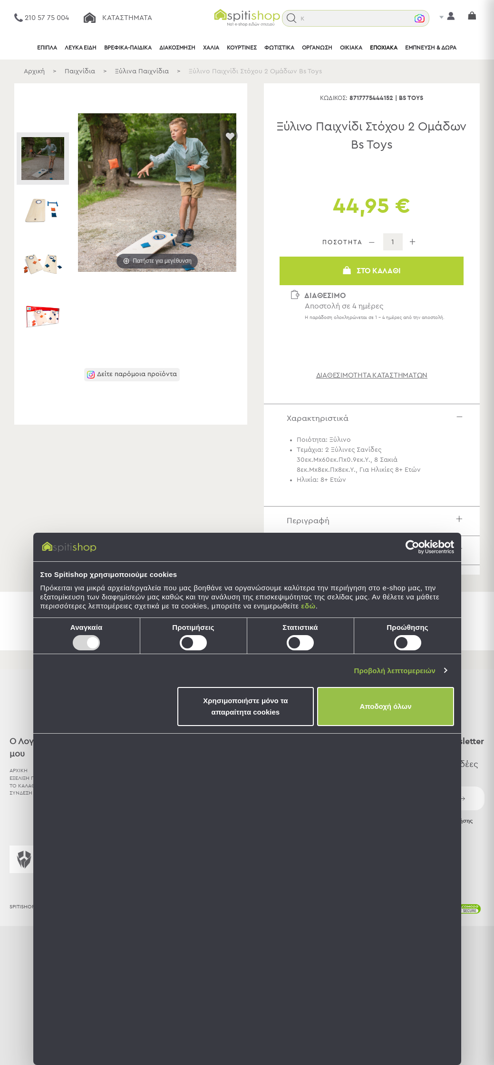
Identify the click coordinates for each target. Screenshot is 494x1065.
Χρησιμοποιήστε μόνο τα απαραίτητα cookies (245, 706)
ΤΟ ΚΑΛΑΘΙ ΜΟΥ (30, 785)
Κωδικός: (334, 98)
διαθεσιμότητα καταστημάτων (372, 375)
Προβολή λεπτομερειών (395, 671)
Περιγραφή (377, 520)
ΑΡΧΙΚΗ (19, 770)
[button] (292, 18)
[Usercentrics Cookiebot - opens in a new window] (412, 547)
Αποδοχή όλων (385, 706)
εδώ (308, 606)
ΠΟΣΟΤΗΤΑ (342, 242)
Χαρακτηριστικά (377, 418)
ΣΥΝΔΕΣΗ (21, 793)
